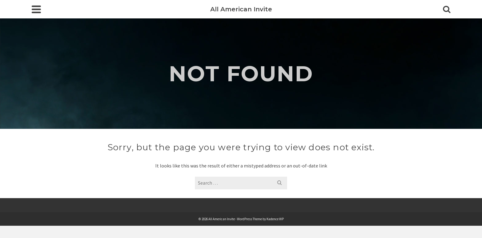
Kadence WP (275, 219)
